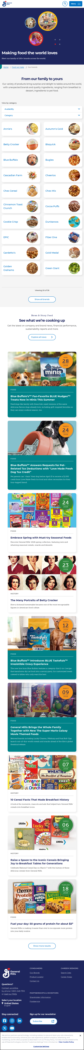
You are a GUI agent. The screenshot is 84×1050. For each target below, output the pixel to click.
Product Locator (36, 978)
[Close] (80, 1035)
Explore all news (38, 338)
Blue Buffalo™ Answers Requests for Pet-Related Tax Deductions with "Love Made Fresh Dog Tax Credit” (42, 456)
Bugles (63, 161)
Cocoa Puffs (63, 207)
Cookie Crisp (21, 223)
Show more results (42, 947)
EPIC (21, 238)
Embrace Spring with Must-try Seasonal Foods (42, 523)
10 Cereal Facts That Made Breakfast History (42, 784)
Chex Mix (63, 192)
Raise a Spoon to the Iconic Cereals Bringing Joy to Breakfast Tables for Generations (42, 847)
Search (65, 4)
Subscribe (37, 1022)
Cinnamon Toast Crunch (21, 207)
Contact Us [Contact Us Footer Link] (34, 982)
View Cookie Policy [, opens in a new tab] (66, 1042)
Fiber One (63, 238)
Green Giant (63, 269)
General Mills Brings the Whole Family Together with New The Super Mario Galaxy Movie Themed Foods (42, 718)
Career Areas (66, 978)
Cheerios (63, 176)
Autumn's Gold (63, 130)
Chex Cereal (21, 192)
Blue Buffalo (21, 161)
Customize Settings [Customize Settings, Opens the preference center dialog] (41, 1046)
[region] (42, 1041)
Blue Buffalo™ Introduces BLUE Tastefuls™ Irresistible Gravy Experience (42, 649)
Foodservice (35, 1002)
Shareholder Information (40, 998)
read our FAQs (10, 995)
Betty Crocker (21, 145)
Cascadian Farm (21, 176)
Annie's (21, 130)
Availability (9, 110)
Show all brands (42, 300)
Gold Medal (63, 254)
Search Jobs (66, 974)
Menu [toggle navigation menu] (76, 4)
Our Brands (35, 974)
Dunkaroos (63, 223)
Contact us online (10, 989)
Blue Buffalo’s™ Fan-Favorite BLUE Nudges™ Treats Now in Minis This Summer (42, 385)
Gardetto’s (21, 254)
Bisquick (63, 145)
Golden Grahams (21, 269)
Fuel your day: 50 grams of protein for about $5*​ (42, 910)
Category (9, 116)
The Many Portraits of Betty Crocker (42, 585)
